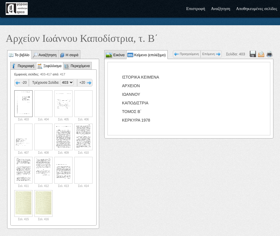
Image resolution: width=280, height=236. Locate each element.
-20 (24, 83)
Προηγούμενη (189, 54)
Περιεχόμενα (80, 66)
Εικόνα (118, 55)
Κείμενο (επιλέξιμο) (150, 55)
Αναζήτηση (220, 8)
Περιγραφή (26, 66)
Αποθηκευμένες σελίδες (256, 8)
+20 (82, 83)
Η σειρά (72, 55)
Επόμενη (208, 54)
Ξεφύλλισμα (52, 66)
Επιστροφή (195, 8)
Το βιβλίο (22, 55)
